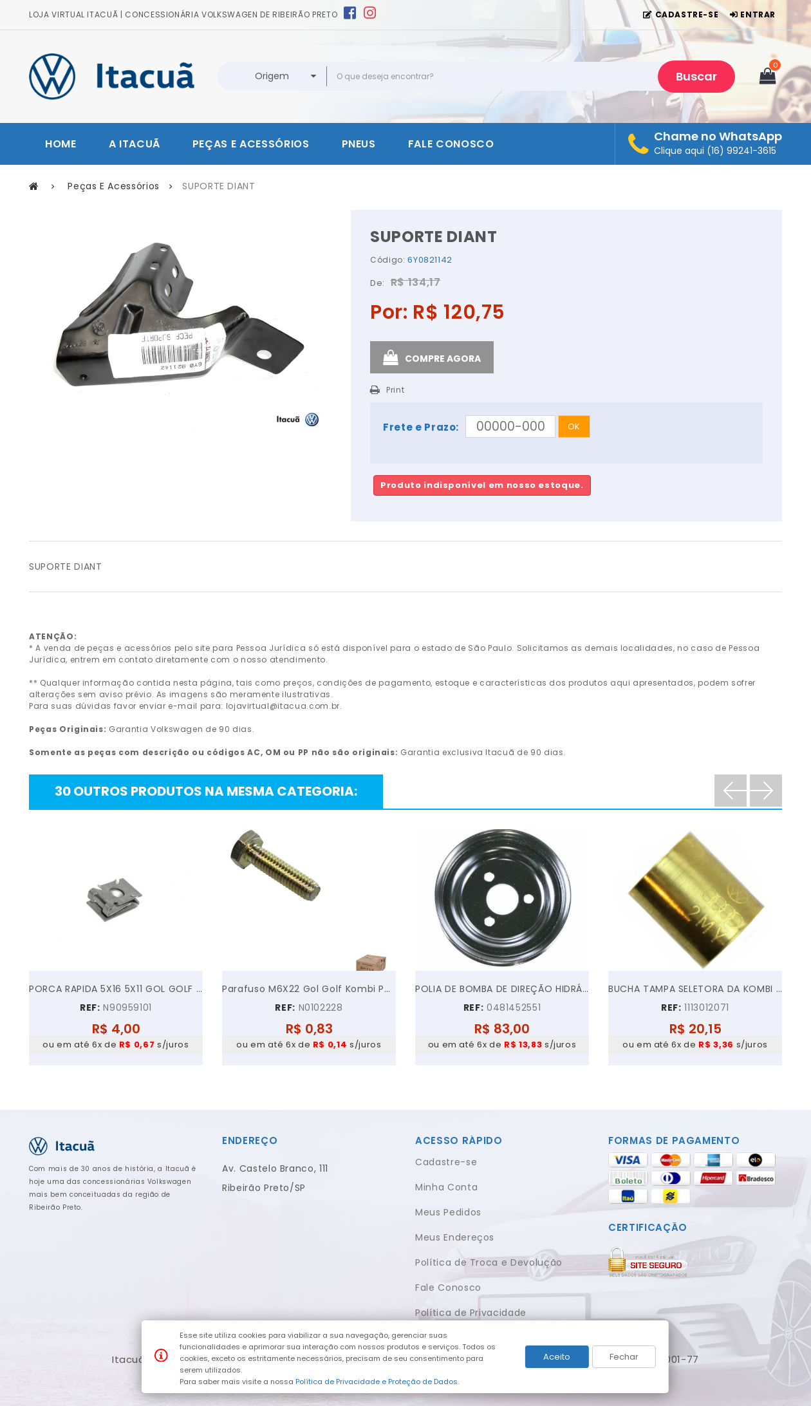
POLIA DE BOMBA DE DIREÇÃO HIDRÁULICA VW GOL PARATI (502, 988)
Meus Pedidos (448, 1212)
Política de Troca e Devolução (489, 1262)
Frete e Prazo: (421, 427)
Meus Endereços (454, 1237)
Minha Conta (446, 1187)
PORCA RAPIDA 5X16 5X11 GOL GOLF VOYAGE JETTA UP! (116, 988)
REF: (90, 1007)
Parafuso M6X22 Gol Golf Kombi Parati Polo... (309, 988)
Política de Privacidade (471, 1312)
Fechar (624, 1357)
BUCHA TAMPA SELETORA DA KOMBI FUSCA (695, 988)
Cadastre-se (446, 1162)
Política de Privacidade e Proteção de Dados (376, 1381)
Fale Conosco (448, 1287)
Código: (388, 259)
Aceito (556, 1357)
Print (395, 389)
